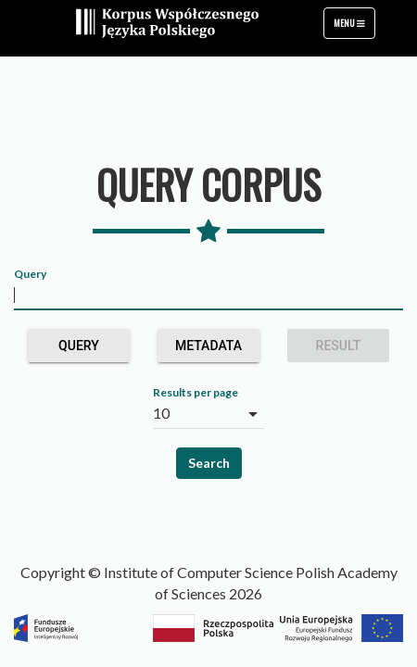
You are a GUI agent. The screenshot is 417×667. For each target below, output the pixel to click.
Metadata (208, 350)
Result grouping (338, 350)
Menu (354, 27)
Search (209, 463)
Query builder (78, 350)
